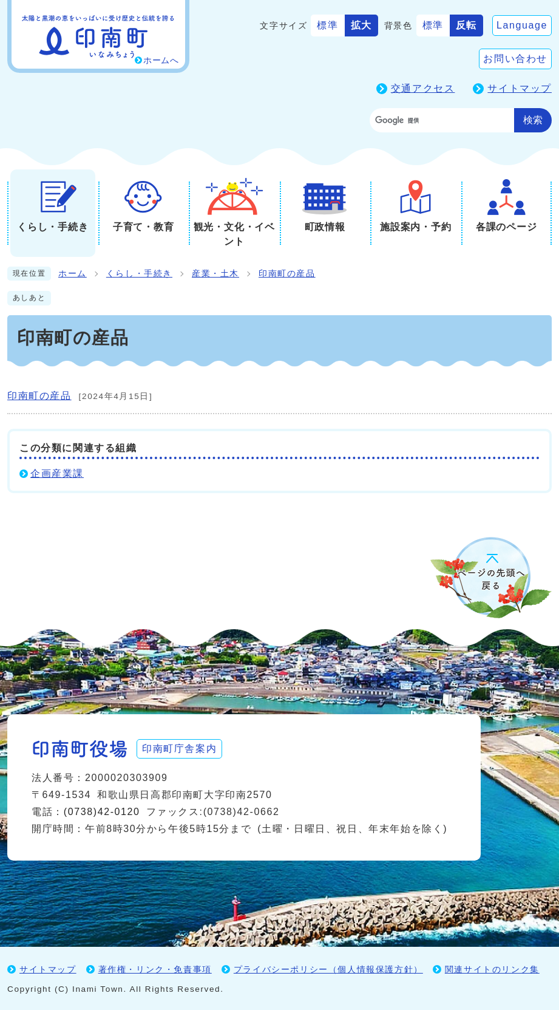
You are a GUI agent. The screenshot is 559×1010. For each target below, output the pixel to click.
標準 (327, 25)
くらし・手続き (139, 273)
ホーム (72, 273)
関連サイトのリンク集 (492, 969)
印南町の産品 (287, 273)
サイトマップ (519, 88)
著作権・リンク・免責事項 (155, 969)
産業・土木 (215, 273)
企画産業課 (57, 473)
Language (521, 25)
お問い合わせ (515, 58)
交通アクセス (423, 88)
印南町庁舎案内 (180, 748)
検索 (533, 120)
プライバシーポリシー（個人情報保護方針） (328, 969)
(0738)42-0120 (102, 811)
